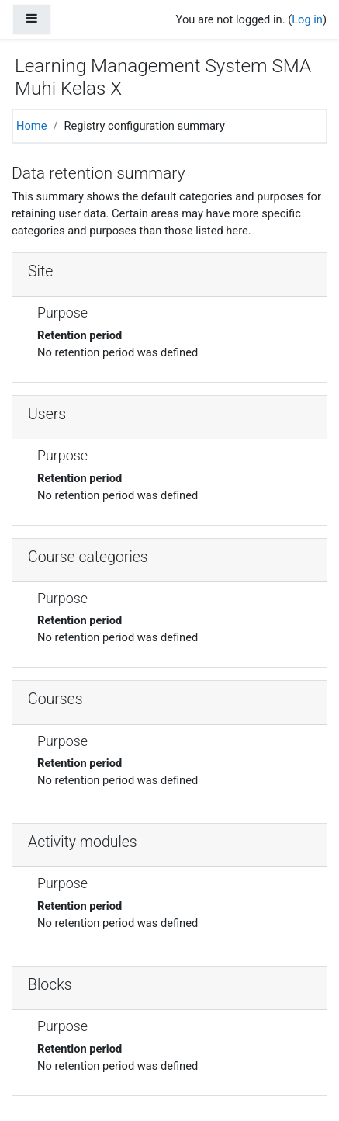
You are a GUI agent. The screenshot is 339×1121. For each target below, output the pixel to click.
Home (31, 126)
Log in (307, 19)
